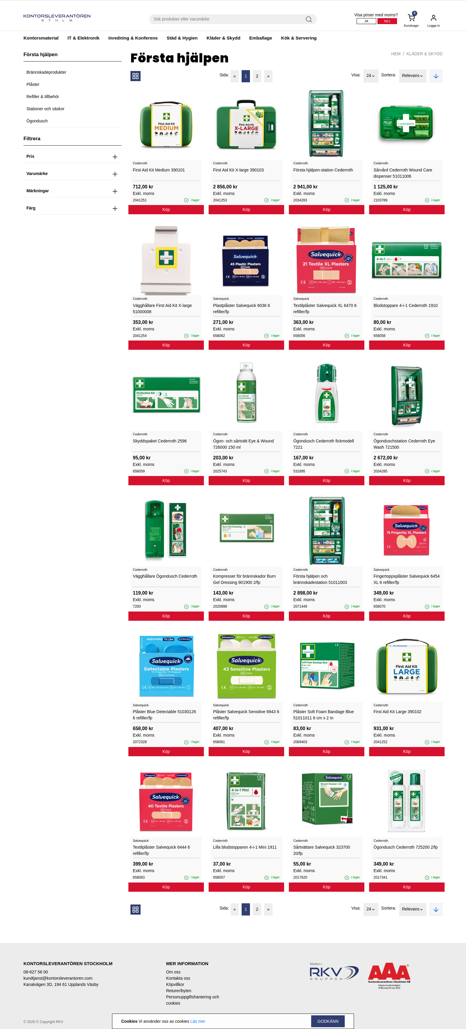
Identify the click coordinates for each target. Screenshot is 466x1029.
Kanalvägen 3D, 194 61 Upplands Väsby (60, 984)
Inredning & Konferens (133, 37)
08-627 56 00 (35, 972)
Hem (396, 53)
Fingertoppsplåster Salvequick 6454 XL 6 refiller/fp (407, 579)
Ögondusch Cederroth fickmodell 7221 (323, 444)
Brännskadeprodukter (46, 72)
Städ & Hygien (182, 37)
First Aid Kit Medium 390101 (159, 170)
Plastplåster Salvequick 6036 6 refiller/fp (241, 308)
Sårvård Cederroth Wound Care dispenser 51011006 (403, 173)
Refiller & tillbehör (42, 96)
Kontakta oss (178, 978)
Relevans (413, 76)
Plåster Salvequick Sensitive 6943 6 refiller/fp (246, 714)
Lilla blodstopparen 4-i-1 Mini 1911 (245, 847)
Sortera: (388, 75)
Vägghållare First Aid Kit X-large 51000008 (162, 308)
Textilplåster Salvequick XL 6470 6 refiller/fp (325, 308)
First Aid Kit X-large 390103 (238, 170)
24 (370, 76)
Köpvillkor (175, 984)
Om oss (173, 972)
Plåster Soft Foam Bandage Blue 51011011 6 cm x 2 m (323, 714)
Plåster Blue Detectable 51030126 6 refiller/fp (164, 714)
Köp (166, 209)
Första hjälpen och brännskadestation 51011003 (320, 579)
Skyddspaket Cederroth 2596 (160, 441)
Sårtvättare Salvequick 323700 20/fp (321, 850)
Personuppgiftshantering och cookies (192, 1000)
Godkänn (328, 1021)
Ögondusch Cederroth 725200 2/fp (406, 847)
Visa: (355, 75)
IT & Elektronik (83, 37)
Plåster (33, 84)
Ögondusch (37, 121)
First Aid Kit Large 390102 (397, 711)
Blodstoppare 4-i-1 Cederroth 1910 (406, 305)
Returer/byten (178, 990)
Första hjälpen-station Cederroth (323, 170)
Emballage (260, 37)
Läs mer (197, 1021)
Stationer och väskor (45, 108)
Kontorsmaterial (41, 37)
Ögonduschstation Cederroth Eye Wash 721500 (404, 444)
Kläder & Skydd (223, 37)
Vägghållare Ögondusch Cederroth (165, 576)
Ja (366, 21)
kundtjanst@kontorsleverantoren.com (57, 978)
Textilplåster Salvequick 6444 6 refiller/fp (161, 850)
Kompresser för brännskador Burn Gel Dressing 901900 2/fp (244, 579)
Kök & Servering (299, 37)
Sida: (224, 75)
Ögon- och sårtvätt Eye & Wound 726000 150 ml (243, 444)
